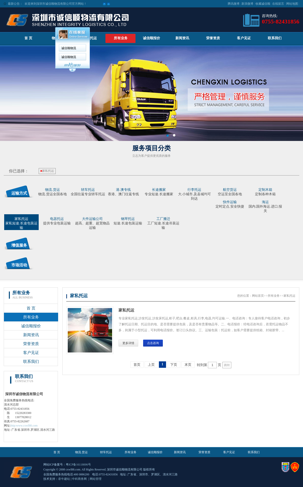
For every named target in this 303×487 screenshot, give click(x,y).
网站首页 (258, 295)
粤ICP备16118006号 (78, 464)
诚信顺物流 (68, 48)
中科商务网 (79, 479)
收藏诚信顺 (262, 3)
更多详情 (128, 343)
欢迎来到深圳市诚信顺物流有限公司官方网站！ (56, 3)
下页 (173, 365)
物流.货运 (81, 452)
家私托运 (47, 171)
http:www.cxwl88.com (24, 425)
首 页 (28, 38)
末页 (188, 365)
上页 (151, 365)
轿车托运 (90, 38)
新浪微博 (247, 3)
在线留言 (278, 3)
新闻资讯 (182, 38)
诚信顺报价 (151, 38)
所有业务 (121, 38)
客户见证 (244, 38)
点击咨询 (153, 343)
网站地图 (292, 3)
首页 (137, 365)
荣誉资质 (213, 38)
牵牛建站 (64, 479)
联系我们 (275, 38)
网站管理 (95, 479)
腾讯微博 (233, 3)
